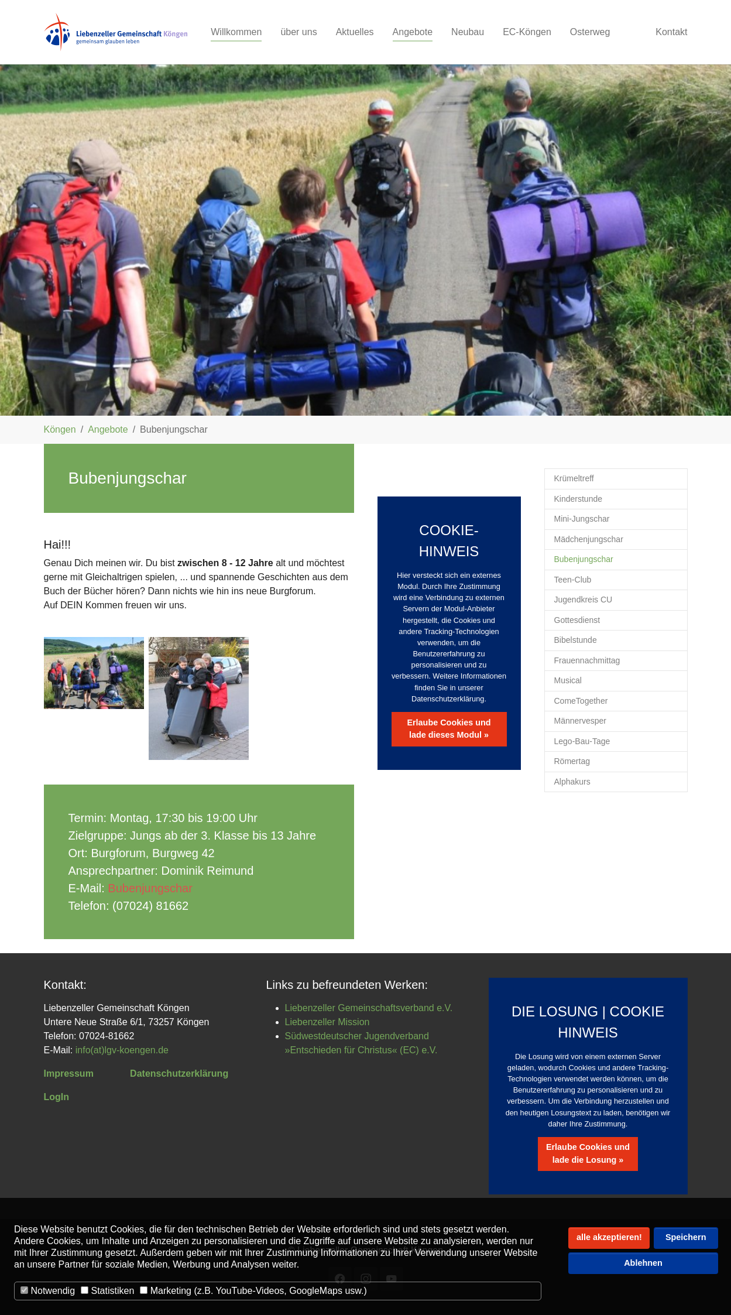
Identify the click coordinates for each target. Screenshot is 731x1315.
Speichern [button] (685, 1237)
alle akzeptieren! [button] (609, 1237)
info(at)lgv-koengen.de (122, 1050)
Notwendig (47, 1291)
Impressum (69, 1073)
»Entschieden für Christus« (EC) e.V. (361, 1050)
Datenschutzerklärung (179, 1073)
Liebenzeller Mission (327, 1022)
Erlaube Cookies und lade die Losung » (588, 1153)
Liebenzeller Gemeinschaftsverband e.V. (369, 1008)
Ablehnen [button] (643, 1263)
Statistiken (107, 1291)
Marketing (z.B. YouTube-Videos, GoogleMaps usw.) (253, 1291)
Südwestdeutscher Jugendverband (357, 1036)
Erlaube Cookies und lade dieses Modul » (448, 729)
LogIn (57, 1097)
